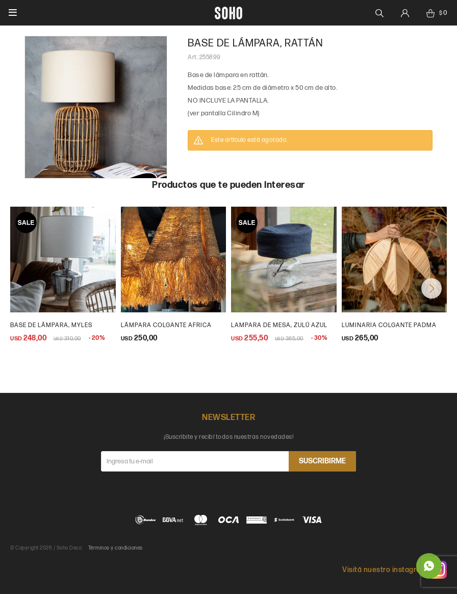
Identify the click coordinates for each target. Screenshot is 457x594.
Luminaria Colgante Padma (389, 325)
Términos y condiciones (115, 548)
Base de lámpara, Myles (51, 325)
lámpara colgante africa (166, 325)
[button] (431, 288)
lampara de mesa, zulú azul (279, 325)
